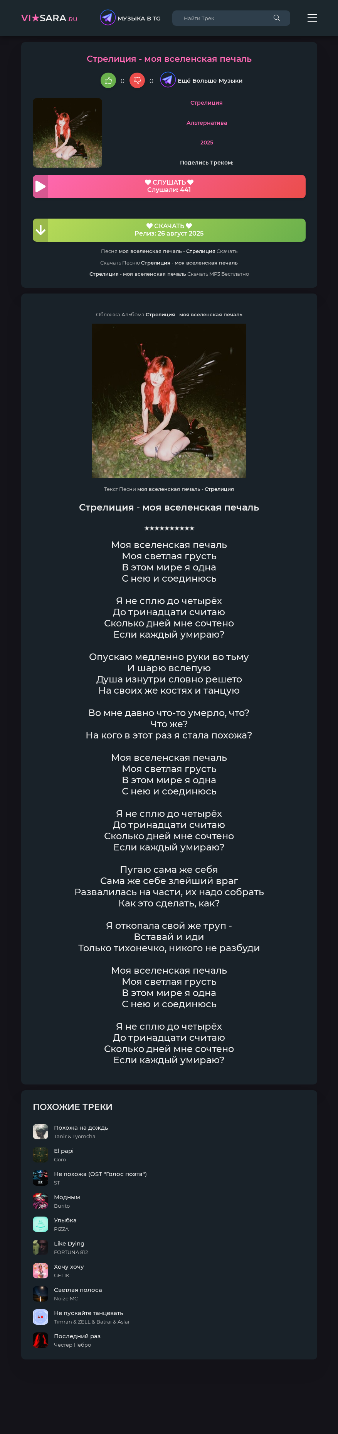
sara (49, 18)
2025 (206, 142)
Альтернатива (207, 122)
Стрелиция (206, 102)
